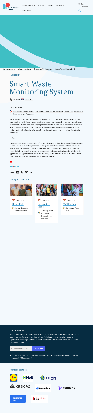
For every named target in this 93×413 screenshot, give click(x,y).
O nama (50, 5)
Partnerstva (26, 10)
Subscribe (39, 348)
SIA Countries (84, 5)
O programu (60, 5)
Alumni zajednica (28, 5)
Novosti (41, 5)
